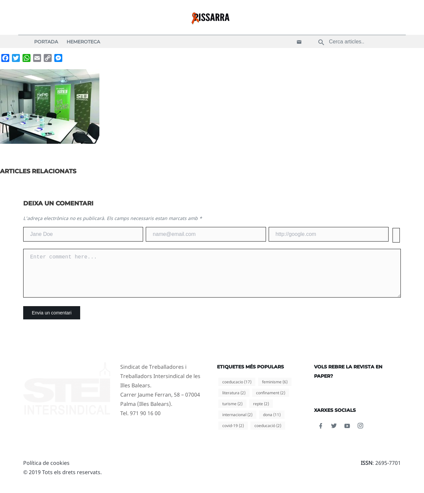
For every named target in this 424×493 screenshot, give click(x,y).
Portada (46, 42)
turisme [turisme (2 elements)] (232, 411)
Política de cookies (46, 470)
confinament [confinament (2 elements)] (270, 401)
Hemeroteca (83, 42)
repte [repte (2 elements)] (261, 411)
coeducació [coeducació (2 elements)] (267, 433)
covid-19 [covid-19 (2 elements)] (233, 433)
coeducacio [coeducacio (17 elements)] (236, 390)
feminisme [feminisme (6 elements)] (275, 390)
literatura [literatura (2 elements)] (233, 401)
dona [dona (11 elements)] (272, 422)
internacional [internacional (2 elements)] (237, 422)
